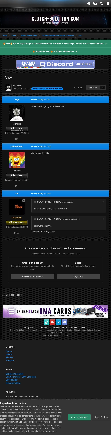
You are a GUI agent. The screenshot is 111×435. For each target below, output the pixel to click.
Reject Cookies (101, 417)
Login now (78, 276)
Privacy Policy (29, 328)
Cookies (84, 328)
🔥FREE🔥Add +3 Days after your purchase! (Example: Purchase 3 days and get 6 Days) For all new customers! (53, 43)
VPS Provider (11, 380)
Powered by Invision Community (55, 335)
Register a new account (32, 276)
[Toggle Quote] (35, 202)
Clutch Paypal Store (14, 374)
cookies (58, 422)
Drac (17, 193)
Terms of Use (16, 422)
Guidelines (35, 422)
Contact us (56, 328)
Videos (9, 354)
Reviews (9, 357)
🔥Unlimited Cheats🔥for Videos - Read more (53, 51)
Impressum (45, 328)
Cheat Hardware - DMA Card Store (21, 377)
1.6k (17, 233)
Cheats (9, 351)
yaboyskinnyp (17, 146)
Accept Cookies (79, 417)
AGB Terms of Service (70, 328)
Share (78, 87)
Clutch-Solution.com (28, 330)
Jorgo (17, 99)
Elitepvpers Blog (13, 383)
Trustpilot (10, 360)
